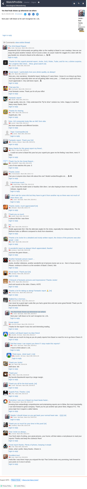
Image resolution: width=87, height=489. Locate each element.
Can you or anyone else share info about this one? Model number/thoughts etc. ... (40, 176)
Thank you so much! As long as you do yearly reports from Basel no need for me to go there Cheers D (45, 337)
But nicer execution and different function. (24, 125)
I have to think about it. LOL (20, 348)
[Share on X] (25, 14)
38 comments (18, 14)
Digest (33, 2)
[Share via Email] (37, 14)
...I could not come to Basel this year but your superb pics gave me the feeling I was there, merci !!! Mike (44, 154)
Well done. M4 (14, 367)
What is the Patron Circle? (30, 480)
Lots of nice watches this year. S (20, 165)
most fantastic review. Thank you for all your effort (27, 91)
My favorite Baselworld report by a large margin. (26, 377)
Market (27, 2)
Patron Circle (16, 480)
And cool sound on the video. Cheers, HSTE (25, 284)
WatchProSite (14, 2)
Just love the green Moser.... (19, 252)
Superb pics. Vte (15, 115)
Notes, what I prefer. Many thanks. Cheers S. (25, 449)
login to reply (7, 35)
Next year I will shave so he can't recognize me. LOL (29, 316)
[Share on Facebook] (29, 14)
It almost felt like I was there (19, 218)
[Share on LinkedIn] (33, 14)
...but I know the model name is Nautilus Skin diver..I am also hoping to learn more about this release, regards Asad (44, 188)
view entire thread (22, 42)
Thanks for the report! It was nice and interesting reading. (29, 327)
